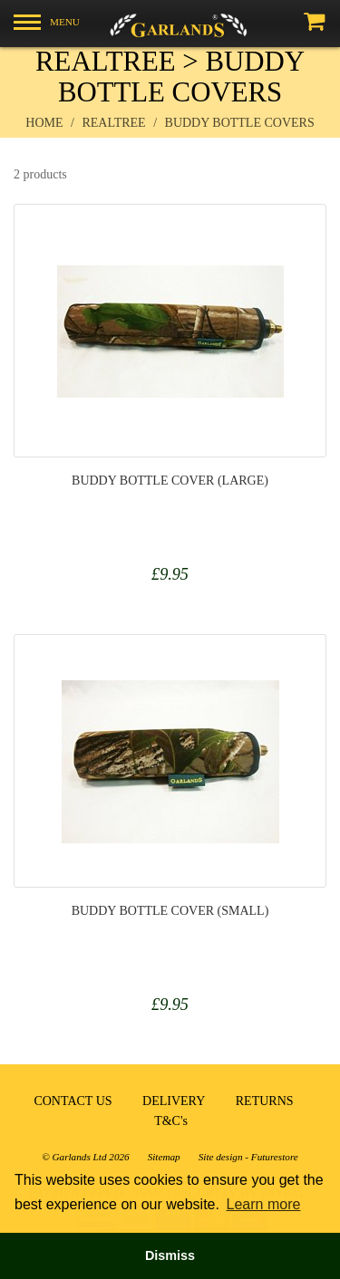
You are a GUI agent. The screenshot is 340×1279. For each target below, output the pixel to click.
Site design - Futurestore (248, 1156)
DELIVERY (173, 1101)
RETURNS (265, 1101)
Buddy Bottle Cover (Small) (170, 911)
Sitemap (164, 1156)
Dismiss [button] (170, 1255)
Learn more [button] (264, 1204)
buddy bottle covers (240, 123)
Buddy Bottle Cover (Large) (170, 480)
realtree (113, 123)
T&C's (171, 1121)
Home (44, 123)
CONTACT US (73, 1101)
